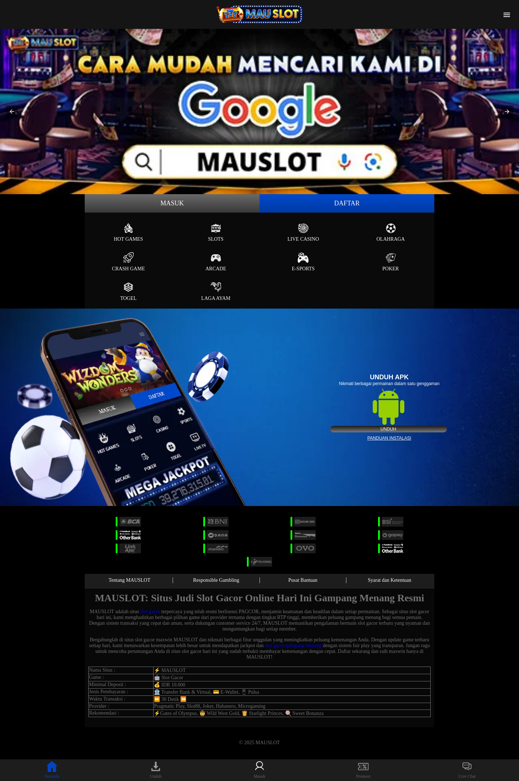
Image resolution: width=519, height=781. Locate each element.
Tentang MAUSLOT (129, 580)
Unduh (388, 429)
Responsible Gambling (216, 580)
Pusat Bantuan (303, 580)
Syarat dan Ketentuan (389, 580)
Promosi (363, 770)
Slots (215, 232)
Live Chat (467, 770)
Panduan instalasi (389, 438)
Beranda (52, 770)
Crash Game (128, 261)
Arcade (215, 261)
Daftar (347, 203)
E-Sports (303, 261)
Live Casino (303, 232)
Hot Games (128, 232)
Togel (128, 291)
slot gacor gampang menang (293, 645)
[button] (12, 111)
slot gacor (150, 611)
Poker (390, 261)
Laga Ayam (215, 291)
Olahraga (390, 232)
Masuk (172, 203)
